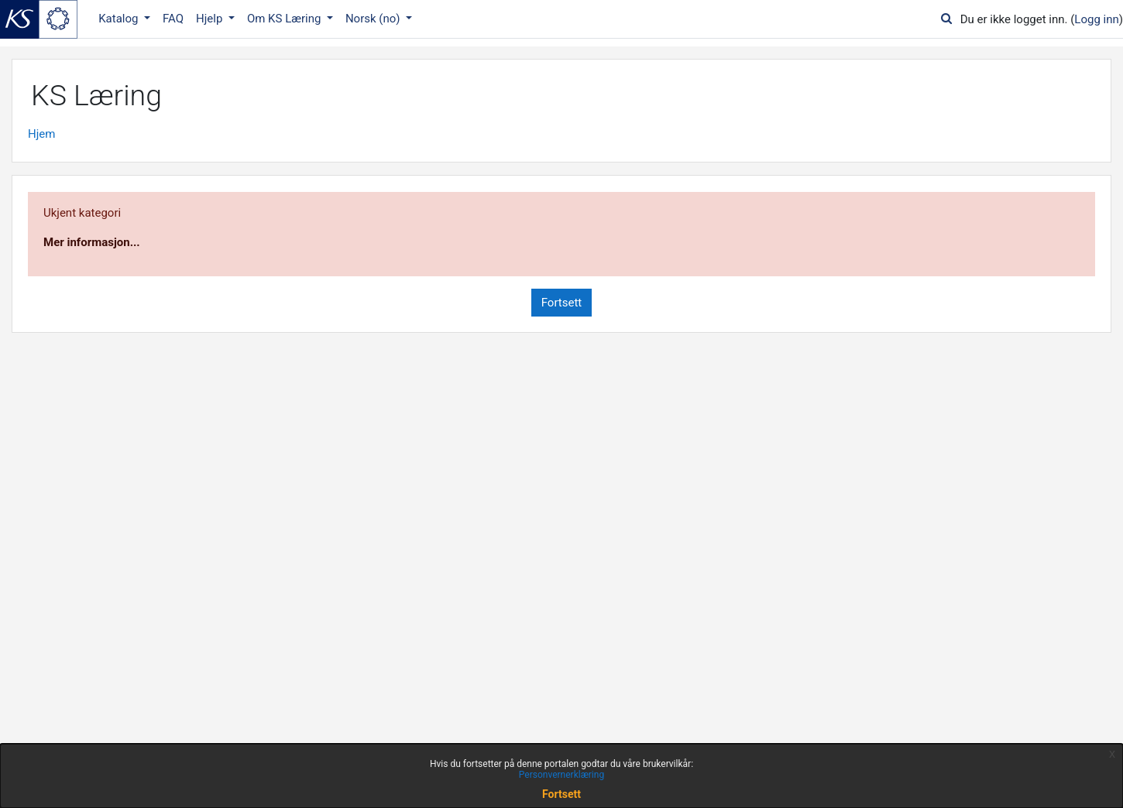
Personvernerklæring (561, 774)
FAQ (173, 19)
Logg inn (1096, 19)
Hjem (41, 134)
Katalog (119, 19)
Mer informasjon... (91, 242)
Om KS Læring (285, 19)
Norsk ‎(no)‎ (374, 19)
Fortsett (561, 303)
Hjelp (210, 19)
